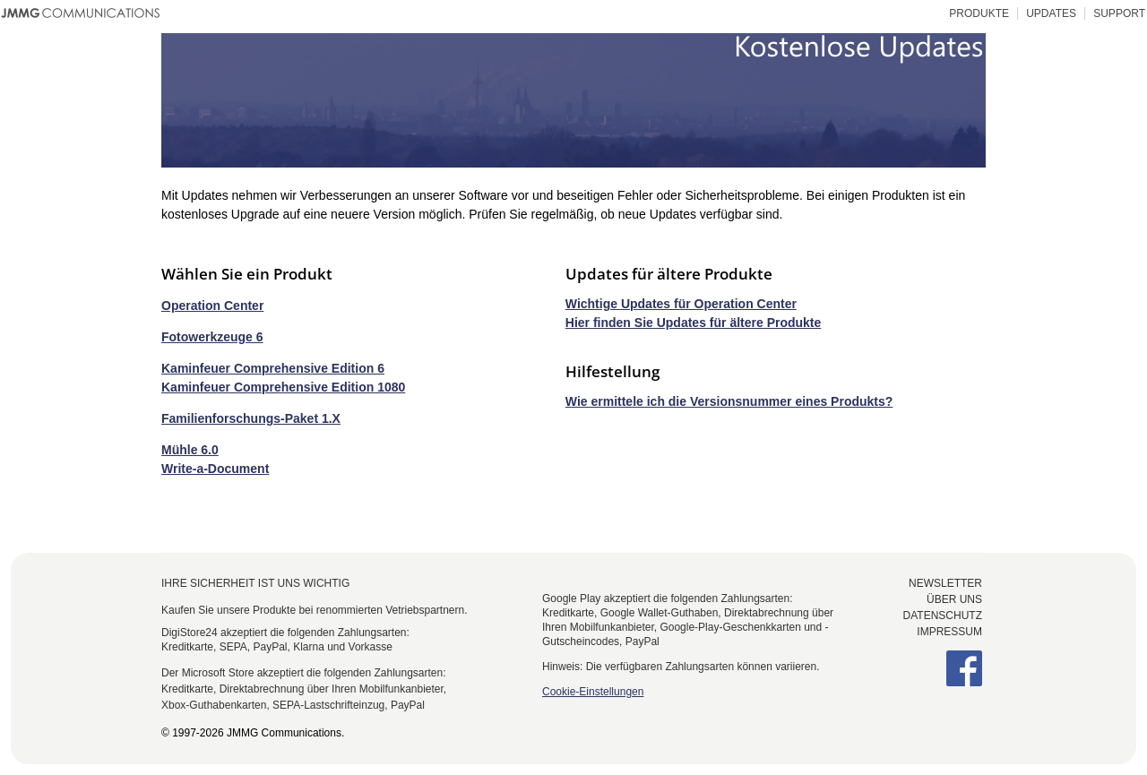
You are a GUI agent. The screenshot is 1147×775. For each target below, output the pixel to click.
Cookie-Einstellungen (592, 691)
